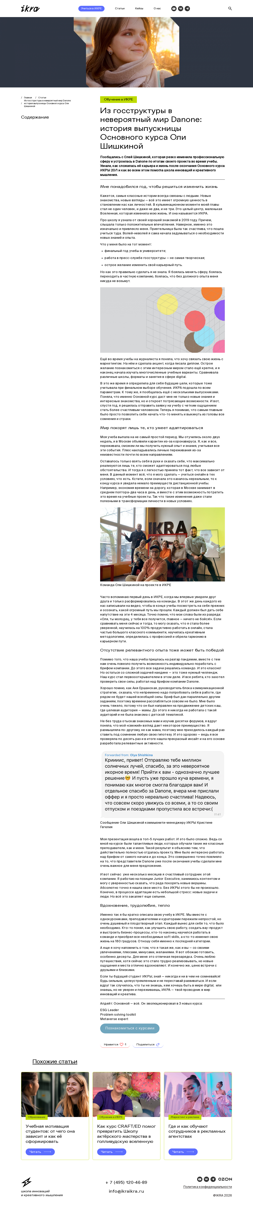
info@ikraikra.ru (126, 1191)
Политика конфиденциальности (207, 1187)
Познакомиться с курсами (129, 1028)
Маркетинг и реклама (185, 1119)
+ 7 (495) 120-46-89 (126, 1182)
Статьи (120, 8)
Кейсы (139, 8)
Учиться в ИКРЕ (91, 8)
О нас (157, 8)
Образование (36, 1119)
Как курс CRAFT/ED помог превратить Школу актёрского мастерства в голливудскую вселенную (126, 1136)
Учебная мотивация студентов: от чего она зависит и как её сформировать (50, 1136)
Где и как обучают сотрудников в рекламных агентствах (197, 1133)
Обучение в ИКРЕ (118, 99)
